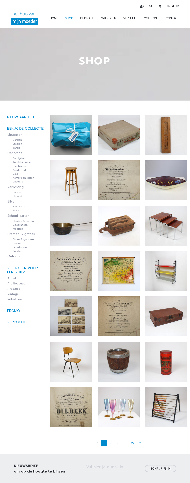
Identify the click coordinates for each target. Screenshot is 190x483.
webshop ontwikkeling (126, 475)
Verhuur (130, 18)
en (168, 6)
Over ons (151, 18)
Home (54, 18)
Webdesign (101, 475)
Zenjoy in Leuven (157, 475)
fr (177, 6)
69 (132, 416)
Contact (172, 18)
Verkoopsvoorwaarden (79, 465)
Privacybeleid (109, 465)
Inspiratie (87, 18)
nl (173, 6)
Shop (69, 18)
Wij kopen (108, 18)
